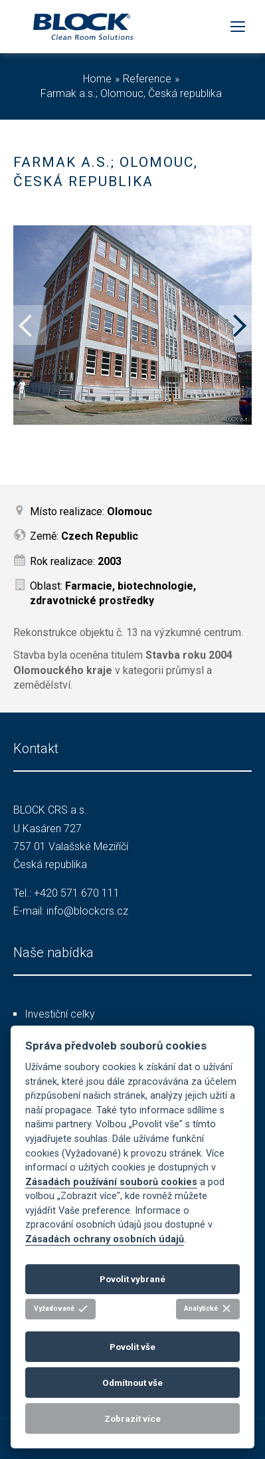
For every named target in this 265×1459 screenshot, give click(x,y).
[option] (132, 325)
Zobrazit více (132, 1418)
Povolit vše (132, 1346)
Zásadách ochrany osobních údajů (104, 1239)
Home (97, 78)
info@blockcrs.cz (87, 911)
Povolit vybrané (132, 1279)
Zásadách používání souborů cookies (111, 1182)
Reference (147, 78)
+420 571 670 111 (77, 893)
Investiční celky (60, 1014)
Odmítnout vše (132, 1382)
